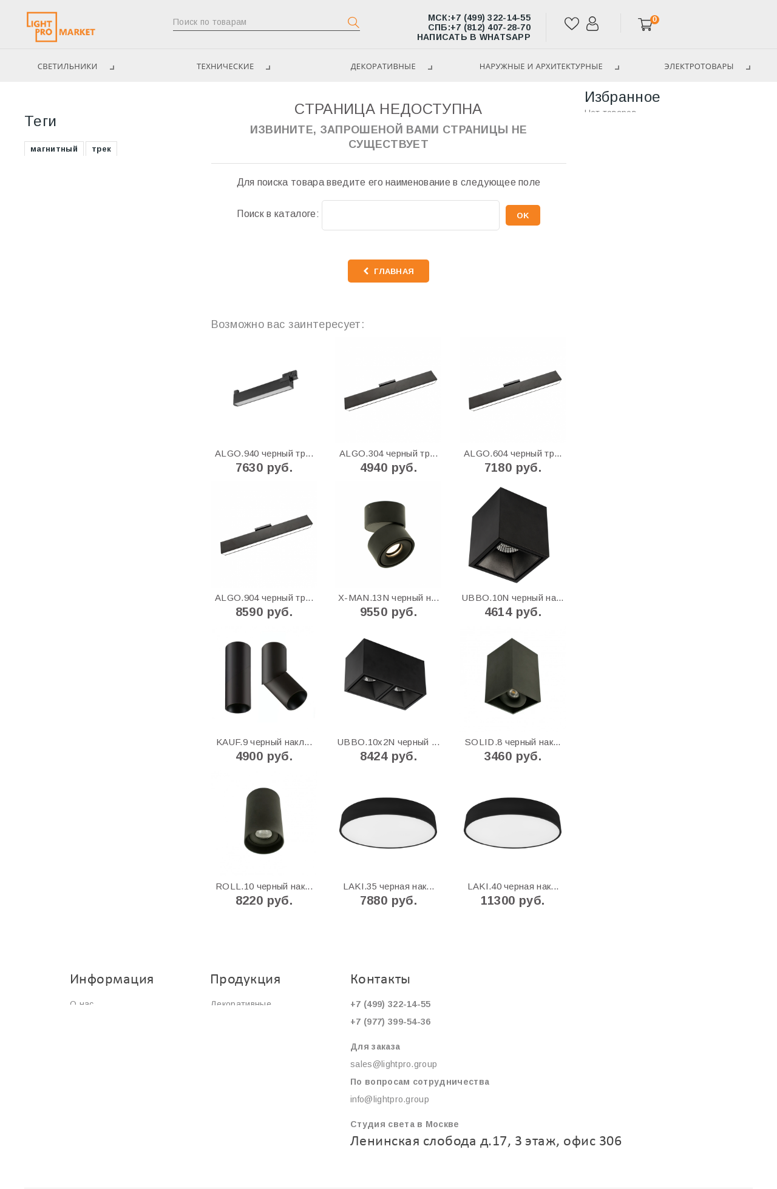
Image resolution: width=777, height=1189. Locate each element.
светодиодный (135, 370)
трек (101, 261)
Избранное (623, 97)
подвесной (53, 352)
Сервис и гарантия (109, 1039)
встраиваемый (62, 279)
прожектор (53, 425)
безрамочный (59, 370)
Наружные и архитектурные (547, 66)
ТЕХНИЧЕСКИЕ (228, 66)
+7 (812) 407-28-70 (479, 27)
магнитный (54, 261)
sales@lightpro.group (393, 1064)
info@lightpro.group (389, 1099)
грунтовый (120, 389)
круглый (131, 316)
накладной (53, 407)
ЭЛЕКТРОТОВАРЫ (72, 197)
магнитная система (72, 334)
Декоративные (386, 66)
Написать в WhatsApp (474, 37)
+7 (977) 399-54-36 (390, 1022)
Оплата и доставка (109, 1022)
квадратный (56, 389)
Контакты (89, 1074)
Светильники (56, 103)
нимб (146, 407)
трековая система (69, 298)
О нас (82, 1004)
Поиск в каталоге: (278, 214)
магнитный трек (65, 316)
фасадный (114, 352)
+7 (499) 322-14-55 (479, 17)
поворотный (149, 298)
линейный (112, 425)
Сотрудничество (104, 1057)
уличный (147, 334)
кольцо (106, 407)
